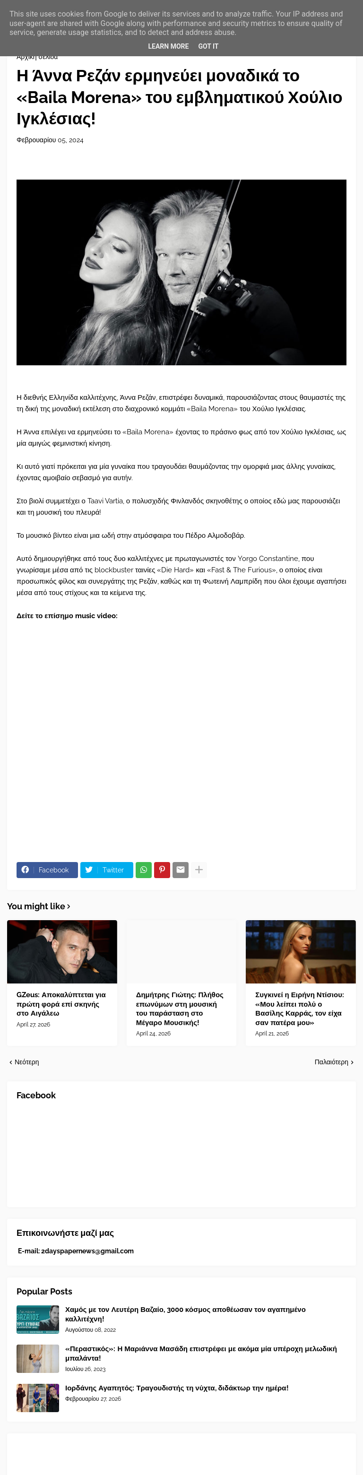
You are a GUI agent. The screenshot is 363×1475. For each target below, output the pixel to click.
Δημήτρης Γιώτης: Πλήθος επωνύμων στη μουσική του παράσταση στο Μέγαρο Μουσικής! (180, 1009)
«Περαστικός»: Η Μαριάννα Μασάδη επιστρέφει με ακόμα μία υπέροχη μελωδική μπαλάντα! (201, 1354)
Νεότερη (27, 1062)
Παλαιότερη (331, 1062)
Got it (208, 46)
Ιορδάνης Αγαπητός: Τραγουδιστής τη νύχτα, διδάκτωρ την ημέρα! (177, 1388)
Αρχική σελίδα (37, 56)
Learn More (168, 46)
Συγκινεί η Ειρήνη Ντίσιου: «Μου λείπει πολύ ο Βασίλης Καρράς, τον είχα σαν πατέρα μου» (299, 1009)
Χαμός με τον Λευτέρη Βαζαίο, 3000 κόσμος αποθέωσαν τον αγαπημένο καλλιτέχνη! (185, 1314)
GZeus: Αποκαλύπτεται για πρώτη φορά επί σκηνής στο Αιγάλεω (61, 1004)
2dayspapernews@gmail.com (87, 1251)
